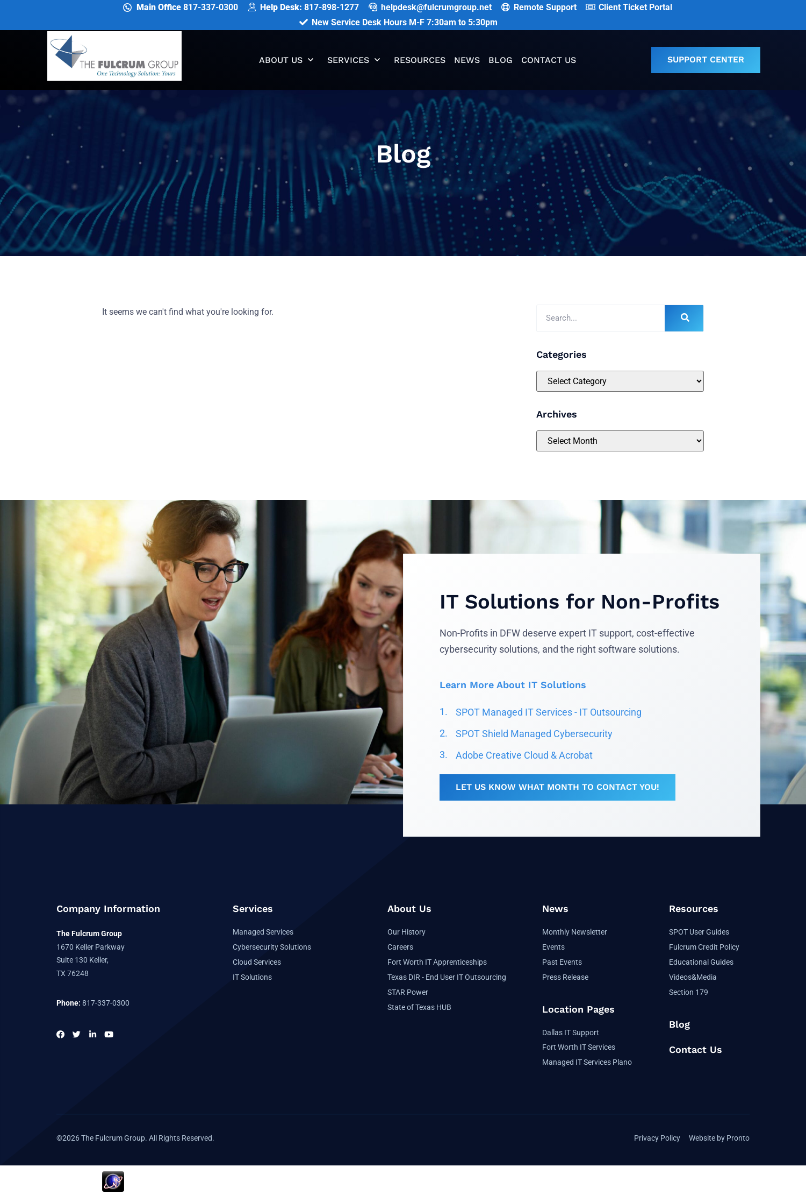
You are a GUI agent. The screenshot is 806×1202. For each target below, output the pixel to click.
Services (353, 60)
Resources (419, 60)
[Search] (684, 318)
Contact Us (548, 60)
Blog (500, 60)
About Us (286, 60)
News (467, 60)
